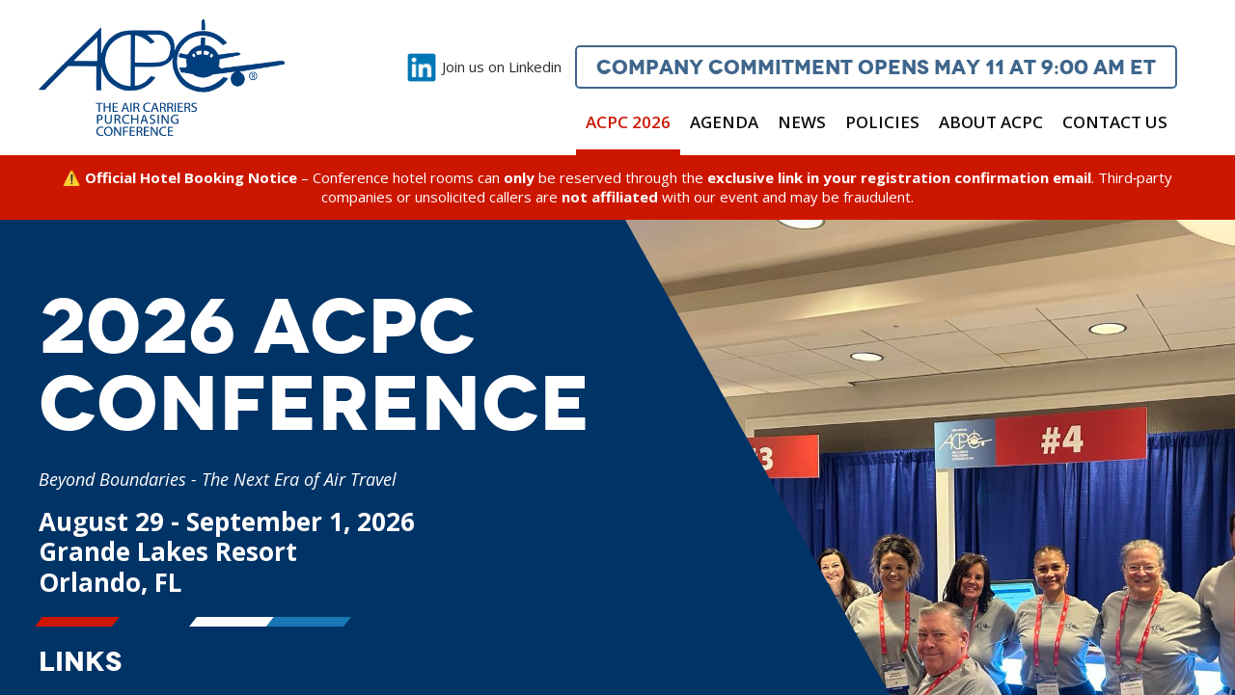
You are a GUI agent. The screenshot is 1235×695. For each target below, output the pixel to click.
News (802, 122)
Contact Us (1114, 122)
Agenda (724, 122)
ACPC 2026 (628, 122)
